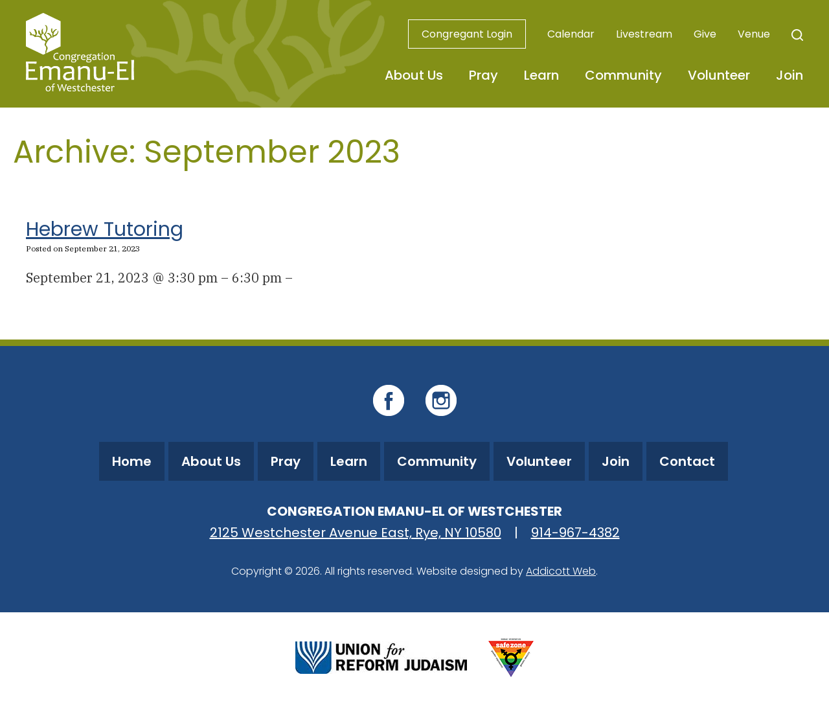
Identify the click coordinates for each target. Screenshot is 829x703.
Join (789, 75)
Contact (687, 461)
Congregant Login (467, 34)
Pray (483, 75)
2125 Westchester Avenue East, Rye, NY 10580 (355, 533)
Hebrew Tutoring (104, 229)
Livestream (644, 34)
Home (132, 461)
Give (705, 34)
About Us (414, 75)
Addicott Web (561, 571)
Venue (754, 34)
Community (623, 75)
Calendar (571, 34)
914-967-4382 (575, 533)
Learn (541, 75)
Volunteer (719, 75)
